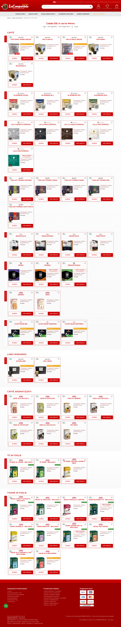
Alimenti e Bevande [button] (83, 14)
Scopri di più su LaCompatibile (15, 594)
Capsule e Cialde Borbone (51, 599)
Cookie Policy (11, 601)
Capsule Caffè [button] (20, 14)
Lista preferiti (107, 7)
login (23, 46)
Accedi (98, 7)
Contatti (9, 591)
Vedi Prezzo (27, 58)
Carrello (117, 7)
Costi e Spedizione (12, 598)
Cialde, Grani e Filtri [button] (48, 14)
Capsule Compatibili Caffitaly (52, 594)
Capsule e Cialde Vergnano (51, 603)
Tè (72, 27)
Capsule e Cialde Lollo (50, 601)
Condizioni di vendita (13, 596)
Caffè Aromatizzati (64, 27)
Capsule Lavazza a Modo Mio (52, 593)
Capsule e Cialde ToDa (50, 605)
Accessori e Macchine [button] (65, 14)
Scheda (14, 58)
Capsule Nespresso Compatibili (52, 591)
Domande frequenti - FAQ (14, 593)
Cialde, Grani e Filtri (17, 18)
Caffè (44, 27)
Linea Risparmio (52, 27)
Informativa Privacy (12, 599)
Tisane (76, 27)
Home (8, 18)
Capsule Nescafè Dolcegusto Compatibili (55, 598)
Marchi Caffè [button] (33, 14)
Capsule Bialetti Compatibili (51, 596)
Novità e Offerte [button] (99, 14)
